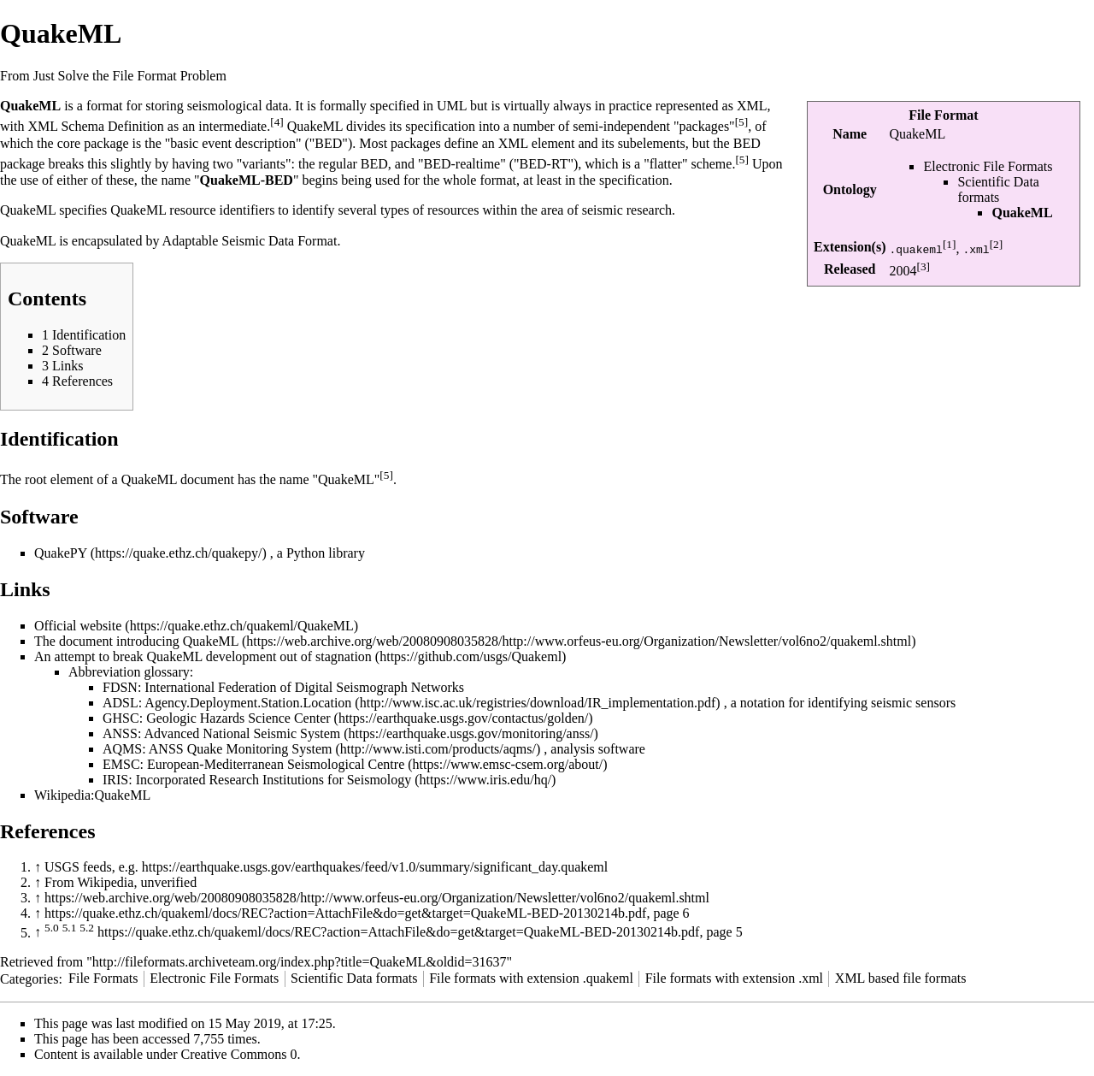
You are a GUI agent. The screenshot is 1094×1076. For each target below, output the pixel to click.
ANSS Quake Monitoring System (240, 749)
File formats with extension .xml (734, 978)
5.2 (86, 927)
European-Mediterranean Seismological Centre (275, 764)
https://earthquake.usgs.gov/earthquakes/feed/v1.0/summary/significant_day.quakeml (375, 867)
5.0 (51, 927)
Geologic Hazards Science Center (238, 718)
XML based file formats (901, 978)
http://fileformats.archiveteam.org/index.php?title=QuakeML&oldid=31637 (299, 962)
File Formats (103, 978)
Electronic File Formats (987, 166)
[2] (996, 244)
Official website (77, 625)
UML (452, 105)
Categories (29, 978)
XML (752, 105)
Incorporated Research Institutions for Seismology (274, 779)
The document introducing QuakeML (136, 641)
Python (305, 553)
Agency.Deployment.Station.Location (247, 702)
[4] (277, 121)
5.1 (69, 927)
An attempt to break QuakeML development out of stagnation (203, 656)
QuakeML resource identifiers (192, 210)
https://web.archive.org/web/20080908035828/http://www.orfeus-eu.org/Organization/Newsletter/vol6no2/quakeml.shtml (376, 897)
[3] (923, 266)
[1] (949, 244)
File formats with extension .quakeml (531, 978)
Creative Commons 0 (239, 1054)
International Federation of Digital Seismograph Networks (304, 687)
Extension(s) (849, 246)
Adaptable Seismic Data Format (250, 241)
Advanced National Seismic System (242, 733)
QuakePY (60, 553)
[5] (742, 121)
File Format (943, 115)
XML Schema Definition (95, 126)
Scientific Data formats (998, 189)
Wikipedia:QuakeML (92, 795)
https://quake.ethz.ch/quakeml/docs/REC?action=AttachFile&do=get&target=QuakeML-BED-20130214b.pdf (345, 913)
